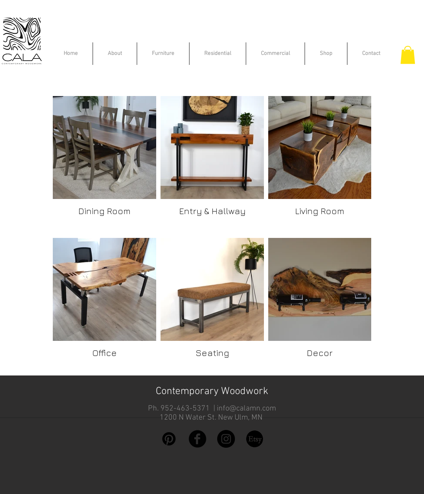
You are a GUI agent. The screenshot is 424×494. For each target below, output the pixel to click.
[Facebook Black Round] (197, 439)
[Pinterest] (169, 439)
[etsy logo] (254, 439)
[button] (407, 55)
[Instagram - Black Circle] (226, 439)
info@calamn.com (246, 408)
